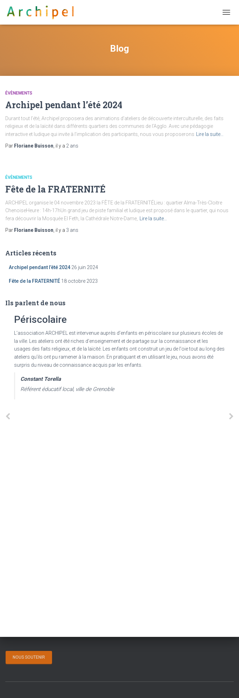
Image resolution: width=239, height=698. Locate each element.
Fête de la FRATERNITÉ (55, 189)
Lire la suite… (210, 134)
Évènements (18, 93)
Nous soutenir (29, 657)
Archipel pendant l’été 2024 (63, 105)
